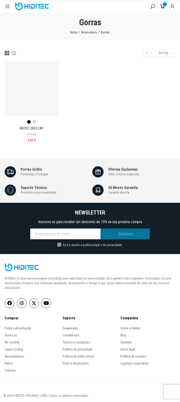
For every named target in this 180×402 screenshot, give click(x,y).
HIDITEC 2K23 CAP (31, 128)
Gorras (31, 134)
